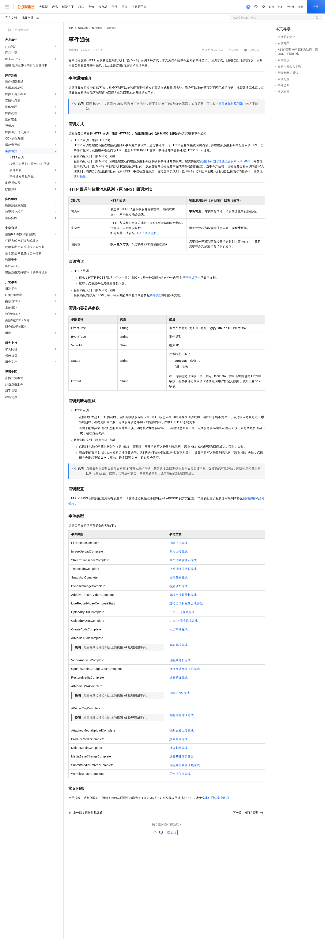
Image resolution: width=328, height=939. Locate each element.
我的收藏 (254, 50)
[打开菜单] (7, 7)
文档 (271, 6)
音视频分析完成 (180, 660)
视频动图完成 (178, 586)
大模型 (43, 6)
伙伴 (114, 6)
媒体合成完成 (178, 739)
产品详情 (234, 50)
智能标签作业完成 (181, 715)
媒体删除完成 (178, 747)
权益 (81, 6)
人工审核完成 (178, 629)
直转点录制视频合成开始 (186, 603)
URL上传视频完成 (182, 612)
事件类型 (191, 277)
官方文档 (11, 17)
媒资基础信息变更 (181, 756)
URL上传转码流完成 (183, 620)
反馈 (171, 832)
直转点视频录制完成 (183, 594)
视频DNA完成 (179, 693)
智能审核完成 (178, 644)
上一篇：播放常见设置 (85, 812)
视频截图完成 (178, 577)
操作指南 (97, 28)
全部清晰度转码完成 (183, 568)
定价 (91, 6)
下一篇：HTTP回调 (248, 812)
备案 (280, 6)
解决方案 (68, 6)
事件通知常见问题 (231, 103)
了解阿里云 (139, 6)
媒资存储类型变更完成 (184, 669)
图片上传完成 (178, 551)
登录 (315, 6)
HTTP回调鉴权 (146, 233)
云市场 (102, 6)
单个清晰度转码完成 (183, 560)
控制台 (290, 6)
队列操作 (80, 176)
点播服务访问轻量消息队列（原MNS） (226, 161)
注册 (300, 6)
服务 (125, 6)
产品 (55, 6)
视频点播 (27, 17)
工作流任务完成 (180, 773)
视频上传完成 (178, 543)
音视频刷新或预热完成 (184, 765)
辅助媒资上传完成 (181, 730)
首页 (70, 28)
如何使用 (249, 498)
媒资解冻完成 (178, 677)
